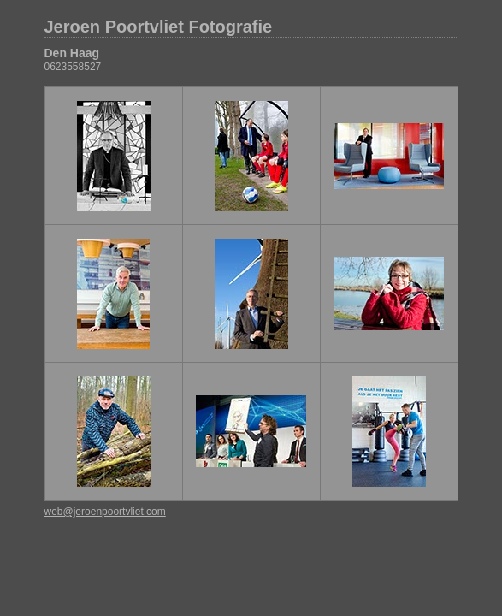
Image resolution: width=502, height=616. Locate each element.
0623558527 (73, 67)
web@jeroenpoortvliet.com (105, 512)
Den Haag (72, 53)
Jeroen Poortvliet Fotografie (158, 26)
